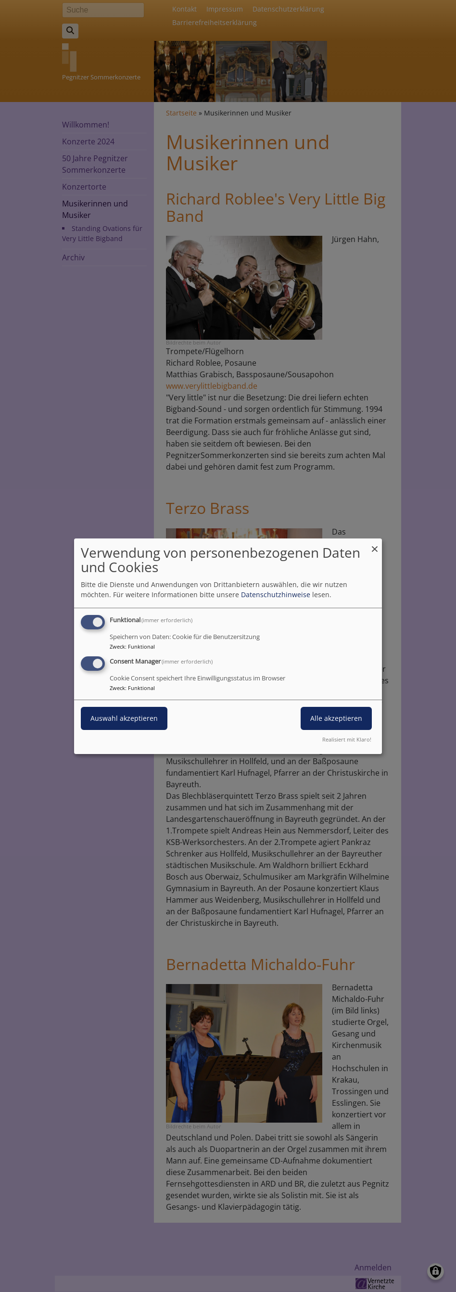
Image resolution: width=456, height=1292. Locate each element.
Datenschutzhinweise (275, 594)
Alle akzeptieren (336, 718)
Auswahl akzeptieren (124, 718)
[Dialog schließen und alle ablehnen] (374, 544)
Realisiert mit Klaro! (346, 739)
